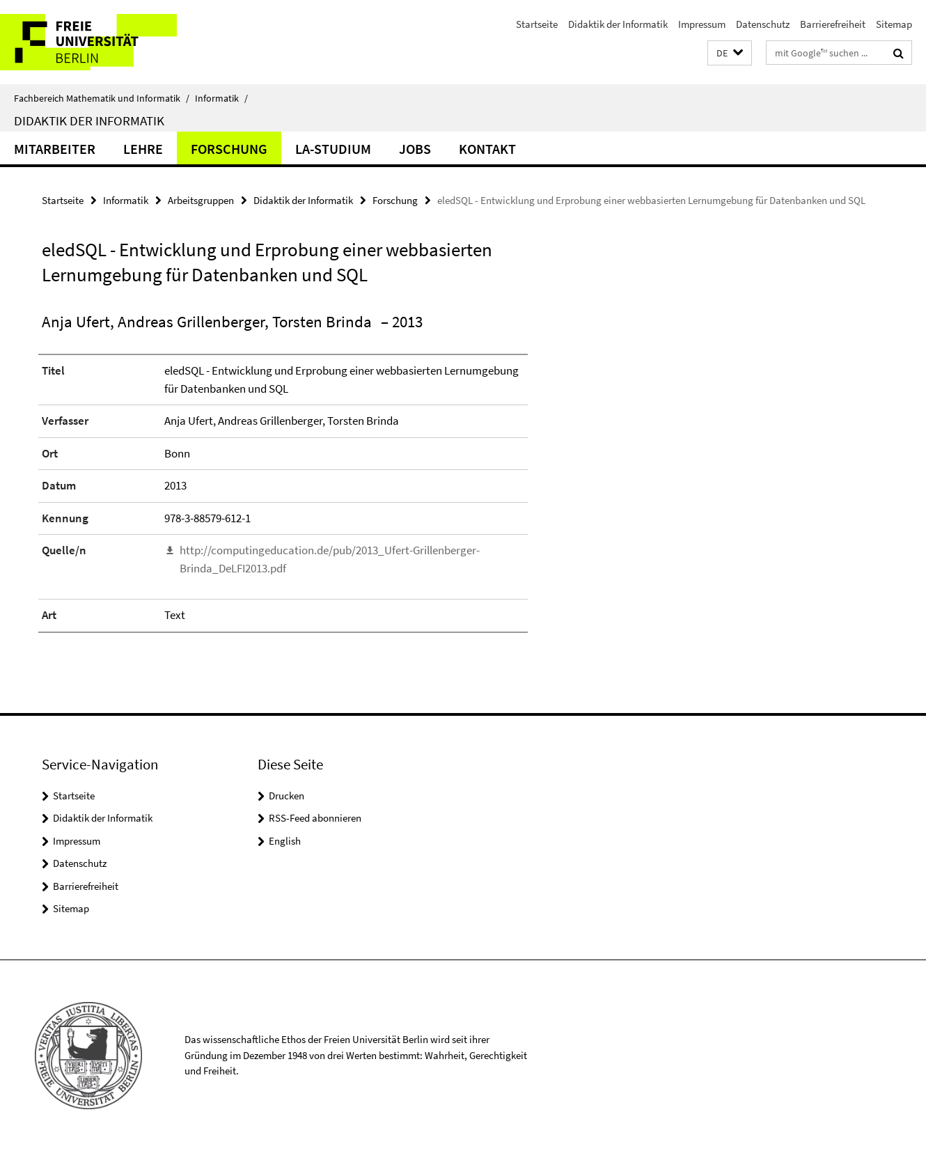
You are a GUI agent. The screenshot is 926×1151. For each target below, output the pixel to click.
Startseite (537, 24)
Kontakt (487, 148)
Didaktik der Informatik (618, 24)
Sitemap (894, 24)
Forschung (229, 148)
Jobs (415, 148)
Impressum (701, 24)
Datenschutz (763, 24)
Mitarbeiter (54, 148)
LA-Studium (333, 148)
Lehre (143, 148)
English (285, 840)
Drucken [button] (286, 795)
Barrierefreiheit (832, 24)
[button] (729, 53)
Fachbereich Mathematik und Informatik (101, 98)
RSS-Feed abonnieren (315, 817)
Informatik (221, 98)
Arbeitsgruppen (201, 200)
